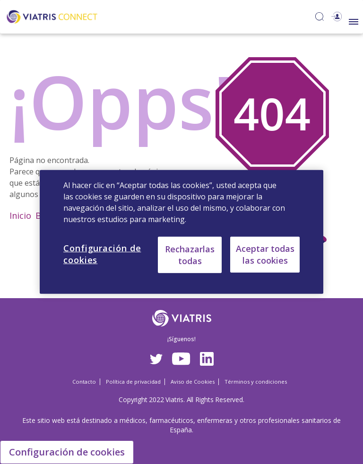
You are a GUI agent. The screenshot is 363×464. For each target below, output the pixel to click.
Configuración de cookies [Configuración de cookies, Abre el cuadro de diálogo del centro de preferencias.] (102, 254)
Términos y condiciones (256, 381)
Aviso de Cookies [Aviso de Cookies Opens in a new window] (193, 381)
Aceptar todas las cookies (265, 254)
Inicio (20, 215)
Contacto (84, 381)
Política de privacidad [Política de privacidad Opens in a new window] (133, 381)
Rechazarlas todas (190, 254)
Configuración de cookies (67, 452)
